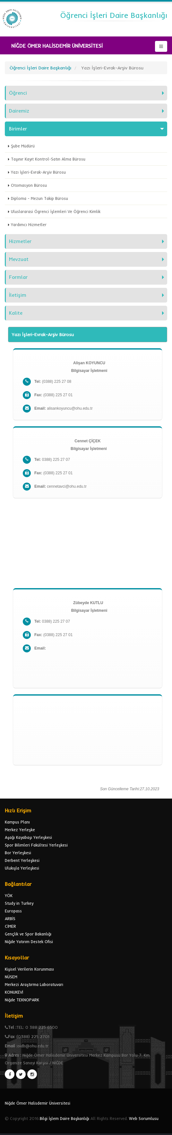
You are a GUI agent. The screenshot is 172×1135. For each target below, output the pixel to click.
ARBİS (10, 918)
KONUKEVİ (14, 992)
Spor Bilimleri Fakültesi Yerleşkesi (36, 844)
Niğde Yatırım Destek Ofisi (29, 941)
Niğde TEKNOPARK (22, 999)
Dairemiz (19, 111)
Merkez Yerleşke (20, 829)
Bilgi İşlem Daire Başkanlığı (64, 1118)
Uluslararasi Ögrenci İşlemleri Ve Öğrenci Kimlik (55, 211)
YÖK (9, 895)
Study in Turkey (19, 903)
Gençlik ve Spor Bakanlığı (28, 933)
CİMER (10, 926)
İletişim (17, 295)
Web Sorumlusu (144, 1118)
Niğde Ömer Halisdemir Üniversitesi (37, 1103)
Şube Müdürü (23, 145)
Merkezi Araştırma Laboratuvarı (34, 984)
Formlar (18, 277)
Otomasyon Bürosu (29, 185)
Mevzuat (19, 259)
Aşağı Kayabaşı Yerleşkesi (28, 837)
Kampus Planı (17, 821)
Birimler (18, 129)
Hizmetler (20, 241)
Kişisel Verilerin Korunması (29, 969)
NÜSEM (11, 976)
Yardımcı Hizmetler (29, 224)
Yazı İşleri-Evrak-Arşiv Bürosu (38, 172)
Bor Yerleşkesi (18, 852)
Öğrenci (18, 93)
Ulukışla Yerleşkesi (22, 868)
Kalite (15, 313)
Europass (13, 910)
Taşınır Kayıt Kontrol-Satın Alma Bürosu (48, 159)
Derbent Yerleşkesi (22, 860)
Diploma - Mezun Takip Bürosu (39, 198)
